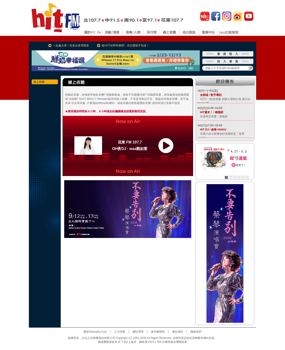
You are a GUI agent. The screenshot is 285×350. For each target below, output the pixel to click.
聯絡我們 (195, 331)
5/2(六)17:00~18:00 (210, 125)
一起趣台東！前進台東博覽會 (71, 45)
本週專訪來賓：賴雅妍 (212, 116)
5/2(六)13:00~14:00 (210, 108)
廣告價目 (177, 331)
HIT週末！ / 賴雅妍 (210, 112)
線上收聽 (39, 81)
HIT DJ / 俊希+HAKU (211, 129)
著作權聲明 (158, 331)
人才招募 (119, 331)
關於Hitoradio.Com (95, 331)
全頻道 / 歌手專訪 (209, 95)
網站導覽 (138, 331)
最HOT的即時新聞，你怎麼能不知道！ (125, 45)
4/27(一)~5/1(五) (208, 90)
